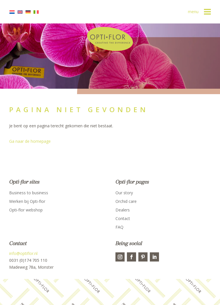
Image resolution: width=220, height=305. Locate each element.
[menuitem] (13, 11)
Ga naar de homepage (30, 141)
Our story (124, 193)
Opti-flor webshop (26, 210)
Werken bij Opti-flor (27, 201)
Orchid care (126, 201)
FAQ (119, 227)
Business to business (28, 193)
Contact (122, 219)
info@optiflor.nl (23, 253)
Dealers (122, 210)
